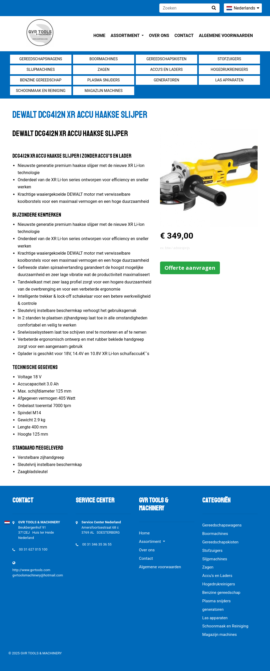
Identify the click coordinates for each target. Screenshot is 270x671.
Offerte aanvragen (190, 267)
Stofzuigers (229, 59)
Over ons (159, 35)
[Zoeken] (189, 8)
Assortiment (126, 35)
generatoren (166, 80)
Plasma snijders (103, 80)
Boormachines (103, 59)
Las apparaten (229, 80)
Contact (184, 35)
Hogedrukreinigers (229, 69)
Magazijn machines (104, 90)
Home (99, 35)
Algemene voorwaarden (226, 35)
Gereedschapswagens (40, 59)
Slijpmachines (41, 69)
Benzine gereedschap (40, 80)
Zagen (103, 69)
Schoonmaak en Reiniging (40, 90)
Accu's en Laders (166, 69)
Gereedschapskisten (166, 59)
